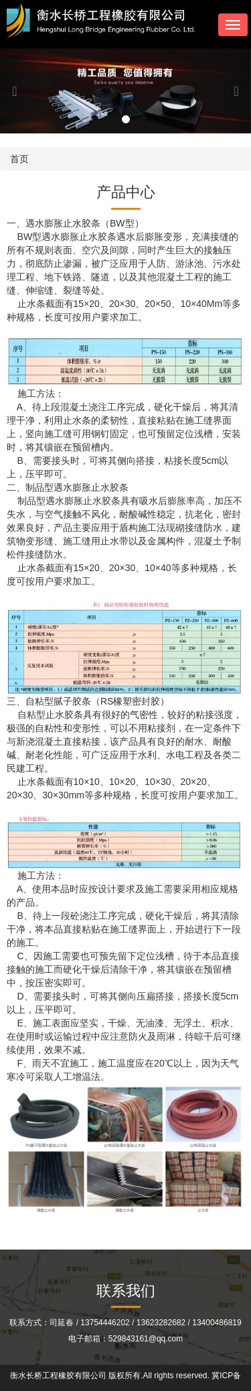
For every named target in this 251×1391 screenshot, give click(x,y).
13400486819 (216, 1322)
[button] (18, 90)
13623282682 (161, 1322)
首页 (19, 159)
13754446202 (104, 1322)
